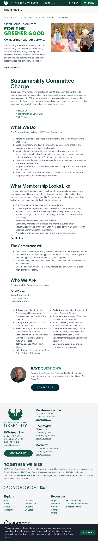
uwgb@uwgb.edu (12, 445)
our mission (83, 475)
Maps (53, 500)
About (7, 506)
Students (29, 506)
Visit (6, 500)
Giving (54, 513)
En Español (30, 509)
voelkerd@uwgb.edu (19, 301)
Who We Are (21, 117)
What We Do (21, 110)
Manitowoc (32, 475)
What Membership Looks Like (29, 114)
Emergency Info (73, 506)
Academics (9, 509)
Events (54, 509)
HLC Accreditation (74, 500)
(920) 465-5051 (43, 454)
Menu (89, 3)
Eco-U (52, 92)
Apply (73, 3)
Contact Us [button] (45, 387)
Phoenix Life (30, 503)
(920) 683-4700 (43, 419)
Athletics (29, 500)
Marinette (72, 475)
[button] (11, 67)
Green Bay (21, 475)
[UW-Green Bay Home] (27, 3)
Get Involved (30, 17)
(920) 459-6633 (43, 438)
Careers (54, 506)
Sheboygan (47, 475)
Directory (55, 503)
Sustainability (13, 9)
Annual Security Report (77, 503)
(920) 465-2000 (11, 442)
